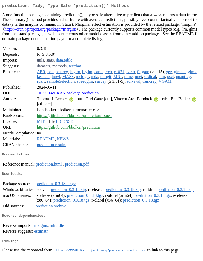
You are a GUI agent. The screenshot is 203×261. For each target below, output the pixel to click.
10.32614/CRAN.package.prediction (68, 94)
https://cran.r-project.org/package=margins (40, 30)
